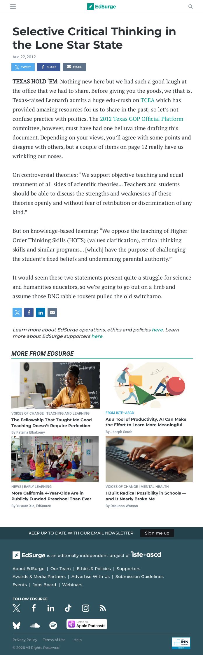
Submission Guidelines (140, 576)
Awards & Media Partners (39, 576)
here (157, 330)
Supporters (128, 568)
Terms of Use (54, 639)
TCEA (148, 100)
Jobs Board (44, 584)
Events (20, 584)
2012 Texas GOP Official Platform (141, 118)
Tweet (23, 67)
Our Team (60, 568)
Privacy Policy (25, 639)
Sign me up (157, 533)
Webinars (72, 584)
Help (78, 639)
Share (48, 67)
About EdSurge (29, 568)
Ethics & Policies (94, 568)
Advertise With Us (90, 576)
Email (74, 67)
